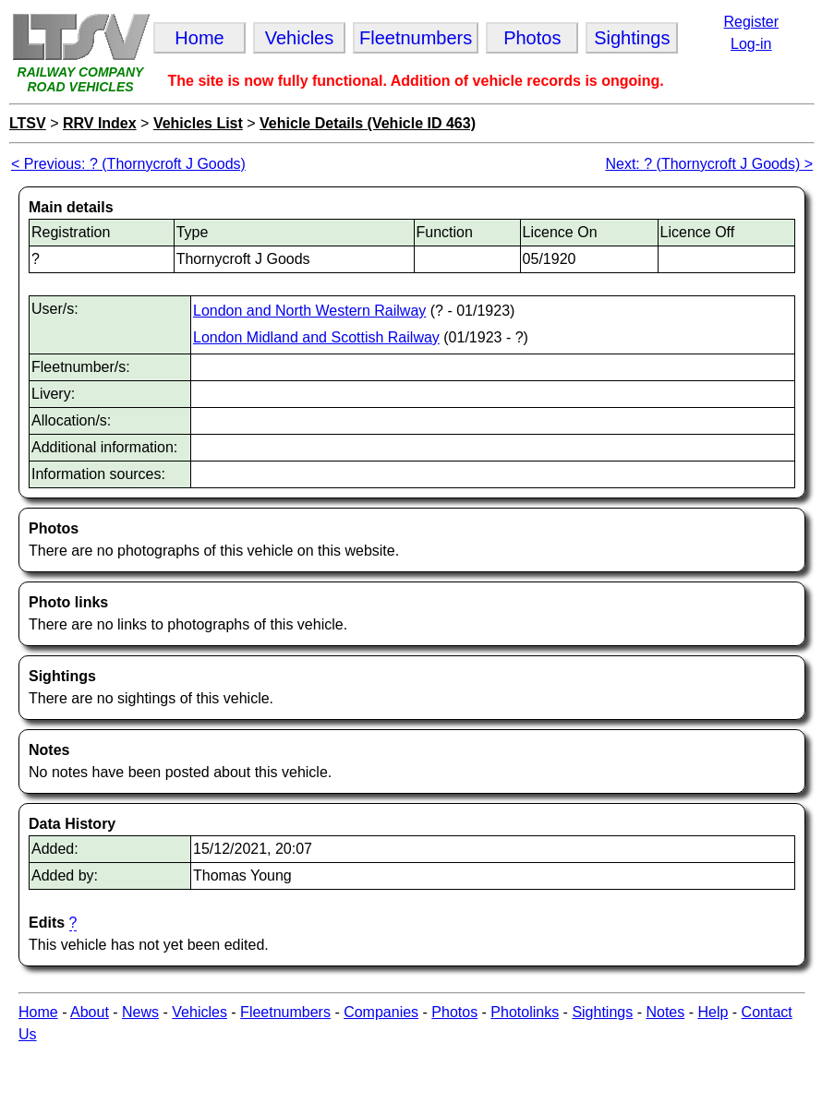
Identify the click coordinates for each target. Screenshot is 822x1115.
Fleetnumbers (285, 1012)
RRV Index (100, 123)
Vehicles (199, 1012)
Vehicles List (198, 123)
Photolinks (524, 1012)
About (89, 1012)
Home (38, 1012)
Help (712, 1012)
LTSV (27, 123)
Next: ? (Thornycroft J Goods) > (709, 164)
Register (751, 22)
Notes (665, 1012)
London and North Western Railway (309, 310)
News (140, 1012)
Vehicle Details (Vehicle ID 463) (368, 123)
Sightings (602, 1012)
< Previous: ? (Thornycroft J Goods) (128, 164)
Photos (454, 1012)
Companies (381, 1012)
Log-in (751, 44)
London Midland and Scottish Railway (316, 337)
